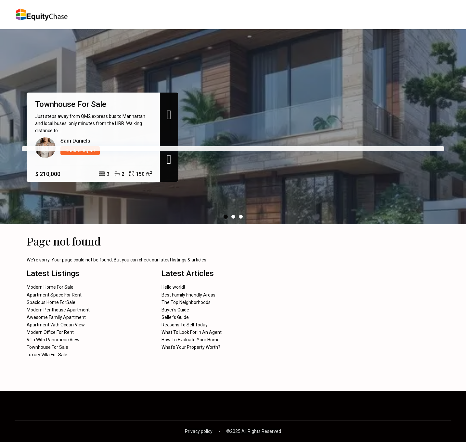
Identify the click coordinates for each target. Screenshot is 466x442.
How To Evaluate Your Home (191, 339)
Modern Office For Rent (50, 332)
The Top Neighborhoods (186, 302)
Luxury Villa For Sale (47, 354)
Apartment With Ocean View (56, 324)
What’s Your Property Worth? (191, 347)
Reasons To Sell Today (185, 324)
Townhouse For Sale (70, 104)
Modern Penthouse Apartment (58, 309)
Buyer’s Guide (175, 309)
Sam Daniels (75, 141)
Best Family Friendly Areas (188, 294)
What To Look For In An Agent (192, 332)
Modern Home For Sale (50, 287)
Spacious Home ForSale (51, 302)
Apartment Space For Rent (54, 294)
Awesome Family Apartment (56, 317)
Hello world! (173, 287)
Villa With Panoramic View (53, 339)
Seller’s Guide (175, 317)
